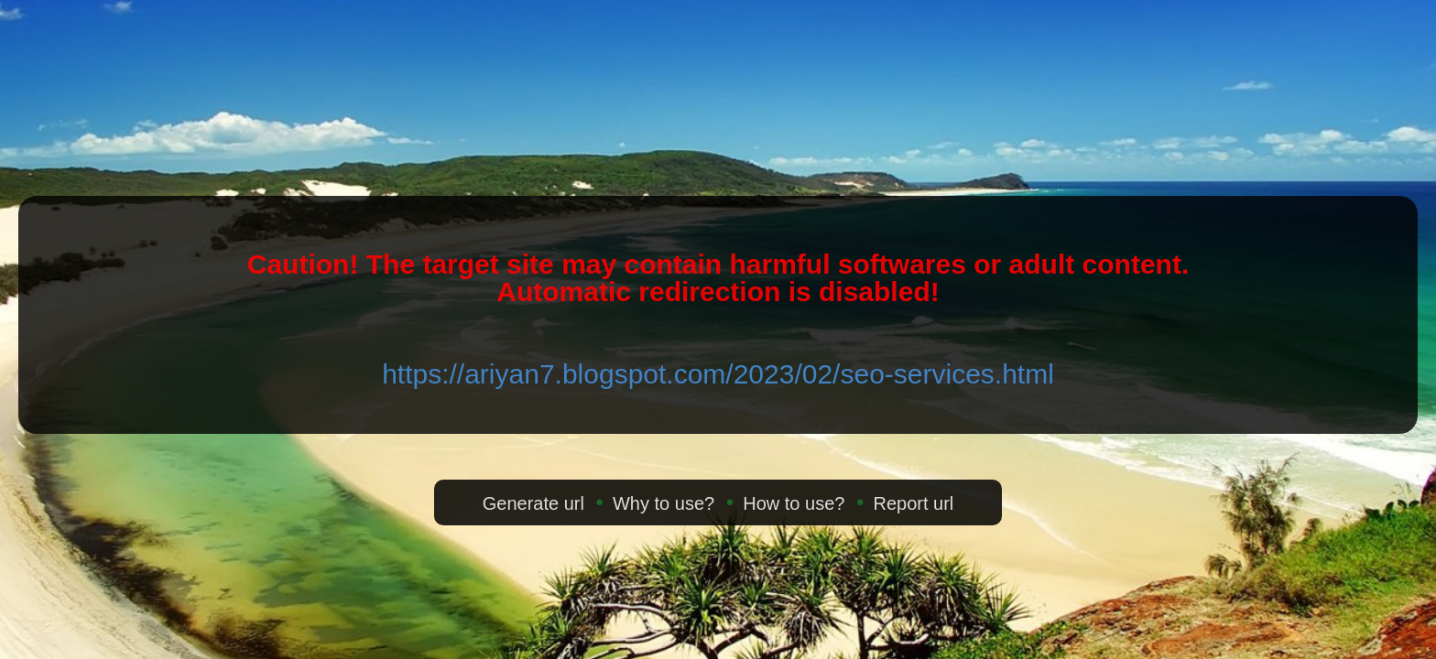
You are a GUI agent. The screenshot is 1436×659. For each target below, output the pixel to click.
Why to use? (663, 503)
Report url (913, 503)
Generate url (533, 503)
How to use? (793, 503)
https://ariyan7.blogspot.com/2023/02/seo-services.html (718, 374)
